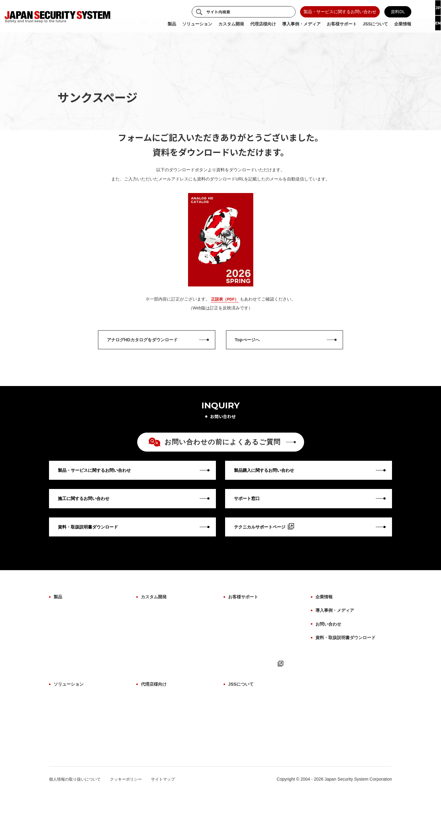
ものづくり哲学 (243, 725)
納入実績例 (239, 746)
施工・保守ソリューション (79, 735)
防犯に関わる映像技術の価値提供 (260, 735)
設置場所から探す (71, 632)
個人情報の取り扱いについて (77, 805)
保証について (241, 622)
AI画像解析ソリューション (79, 715)
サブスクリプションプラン (79, 756)
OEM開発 (150, 622)
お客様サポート (245, 611)
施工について (241, 643)
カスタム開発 (155, 611)
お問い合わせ (330, 635)
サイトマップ (170, 805)
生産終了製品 (66, 673)
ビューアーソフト (71, 663)
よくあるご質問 (243, 673)
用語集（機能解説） (247, 653)
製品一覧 (149, 715)
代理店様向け (155, 704)
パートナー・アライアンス (254, 756)
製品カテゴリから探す (75, 622)
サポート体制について (162, 746)
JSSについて (242, 704)
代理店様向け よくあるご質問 (169, 725)
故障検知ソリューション (77, 746)
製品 (58, 611)
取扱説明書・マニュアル (251, 663)
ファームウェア (69, 653)
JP (432, 8)
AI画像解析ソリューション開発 (171, 632)
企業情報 (325, 611)
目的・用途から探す (73, 643)
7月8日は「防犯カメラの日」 (256, 766)
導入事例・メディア (337, 623)
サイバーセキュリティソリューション (90, 725)
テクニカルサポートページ (257, 684)
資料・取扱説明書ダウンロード (349, 646)
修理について (241, 632)
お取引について (156, 735)
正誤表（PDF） (225, 299)
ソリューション (71, 704)
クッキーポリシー (131, 805)
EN (433, 24)
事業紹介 (236, 715)
